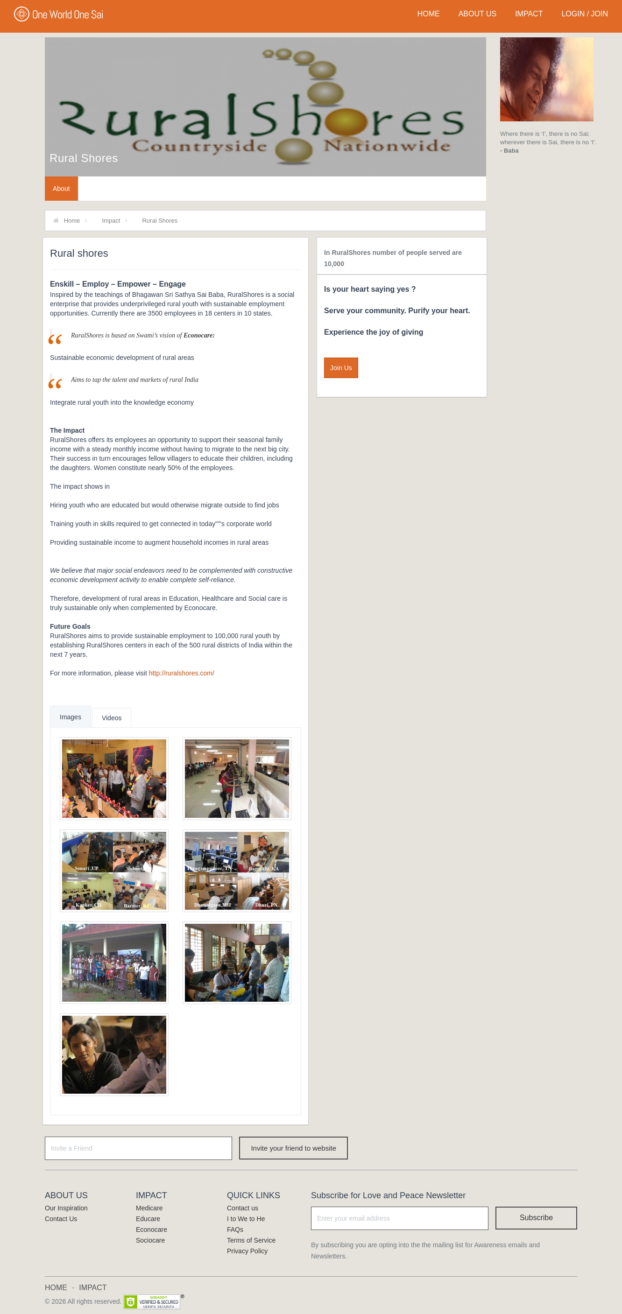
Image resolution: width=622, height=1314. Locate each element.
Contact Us (61, 1219)
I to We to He (246, 1219)
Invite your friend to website (293, 1148)
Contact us (242, 1208)
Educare (148, 1219)
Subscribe (536, 1218)
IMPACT (529, 14)
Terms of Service (251, 1240)
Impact (111, 220)
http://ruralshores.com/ (181, 673)
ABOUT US (478, 14)
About (61, 188)
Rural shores (83, 158)
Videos (112, 718)
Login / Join (584, 14)
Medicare (149, 1208)
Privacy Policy (247, 1251)
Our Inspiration (66, 1208)
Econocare (151, 1229)
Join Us (341, 368)
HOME (428, 14)
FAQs (235, 1229)
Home (72, 220)
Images (70, 717)
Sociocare (150, 1240)
